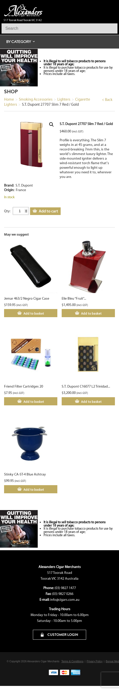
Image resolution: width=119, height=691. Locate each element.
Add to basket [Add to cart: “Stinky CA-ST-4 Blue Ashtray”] (33, 489)
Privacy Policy (94, 661)
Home (9, 99)
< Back (107, 99)
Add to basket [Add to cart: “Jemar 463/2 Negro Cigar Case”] (33, 313)
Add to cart (48, 210)
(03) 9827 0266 (62, 594)
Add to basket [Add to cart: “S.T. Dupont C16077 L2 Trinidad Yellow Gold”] (91, 402)
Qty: (7, 211)
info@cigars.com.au (65, 599)
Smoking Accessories (35, 99)
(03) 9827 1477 (65, 588)
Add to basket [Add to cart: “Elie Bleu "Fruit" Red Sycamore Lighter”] (91, 313)
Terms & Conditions (72, 661)
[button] (51, 124)
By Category (18, 41)
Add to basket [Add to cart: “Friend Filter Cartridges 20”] (33, 402)
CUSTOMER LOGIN (59, 634)
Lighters (63, 99)
